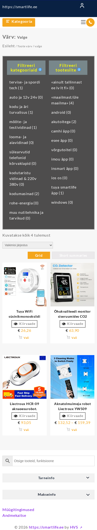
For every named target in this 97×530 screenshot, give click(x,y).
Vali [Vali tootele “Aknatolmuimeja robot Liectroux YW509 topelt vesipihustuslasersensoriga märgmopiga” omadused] (74, 430)
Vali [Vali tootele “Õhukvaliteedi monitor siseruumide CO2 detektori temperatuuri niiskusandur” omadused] (74, 337)
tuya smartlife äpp (64, 190)
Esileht (8, 45)
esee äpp (62, 140)
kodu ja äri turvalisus (21, 109)
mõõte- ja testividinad (23, 124)
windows (62, 202)
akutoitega (64, 121)
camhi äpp (63, 131)
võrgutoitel (64, 149)
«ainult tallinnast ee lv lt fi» (66, 85)
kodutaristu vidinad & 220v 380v (23, 178)
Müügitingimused (18, 509)
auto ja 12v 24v (26, 97)
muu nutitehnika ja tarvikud (26, 215)
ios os (59, 177)
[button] (48, 477)
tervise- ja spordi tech (24, 85)
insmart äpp (65, 168)
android (61, 112)
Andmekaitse (14, 515)
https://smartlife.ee (19, 6)
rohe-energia (24, 203)
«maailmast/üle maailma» (65, 100)
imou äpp (62, 159)
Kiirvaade (24, 324)
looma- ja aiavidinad (21, 139)
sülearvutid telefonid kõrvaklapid (23, 157)
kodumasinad (24, 193)
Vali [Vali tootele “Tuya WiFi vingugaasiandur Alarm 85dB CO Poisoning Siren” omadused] (26, 337)
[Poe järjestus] (27, 245)
